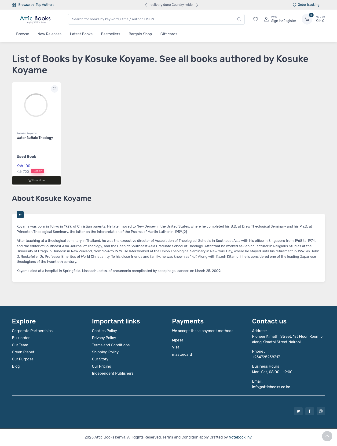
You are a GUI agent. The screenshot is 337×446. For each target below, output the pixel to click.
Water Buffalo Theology (35, 138)
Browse (22, 34)
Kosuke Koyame (27, 133)
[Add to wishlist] (54, 89)
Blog (16, 366)
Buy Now (36, 180)
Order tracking (306, 5)
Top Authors (45, 5)
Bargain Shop (140, 34)
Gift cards (168, 34)
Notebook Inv (240, 437)
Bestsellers (110, 34)
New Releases (49, 34)
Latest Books (81, 34)
